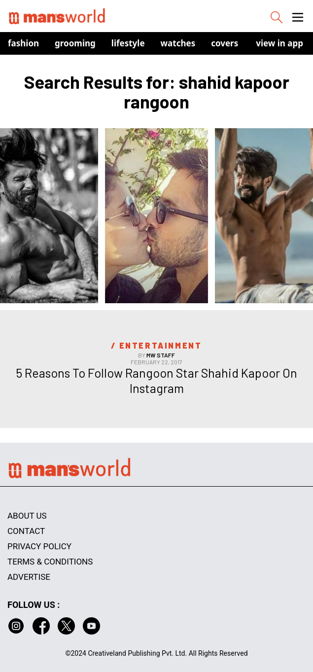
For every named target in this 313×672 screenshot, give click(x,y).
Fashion (23, 43)
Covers (224, 43)
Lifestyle (128, 43)
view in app (279, 43)
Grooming (75, 43)
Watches (178, 43)
